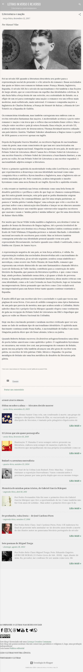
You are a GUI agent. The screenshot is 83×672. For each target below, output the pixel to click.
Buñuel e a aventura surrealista (18, 460)
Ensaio (15, 381)
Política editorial (17, 648)
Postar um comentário (14, 390)
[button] (79, 15)
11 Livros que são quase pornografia (20, 433)
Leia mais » (75, 425)
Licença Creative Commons (39, 642)
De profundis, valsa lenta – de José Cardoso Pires (28, 515)
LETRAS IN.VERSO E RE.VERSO (24, 4)
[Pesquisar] (79, 4)
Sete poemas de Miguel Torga (17, 543)
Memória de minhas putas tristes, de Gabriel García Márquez (34, 488)
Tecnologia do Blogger (41, 663)
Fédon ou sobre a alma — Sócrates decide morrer (27, 405)
